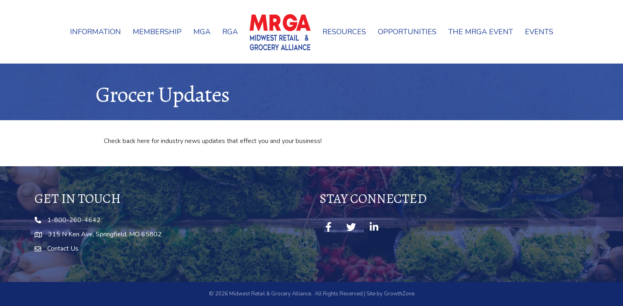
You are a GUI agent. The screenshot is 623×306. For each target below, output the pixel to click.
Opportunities (407, 32)
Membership (157, 32)
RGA (230, 32)
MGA (202, 32)
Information (95, 32)
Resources (344, 32)
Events (539, 32)
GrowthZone (399, 293)
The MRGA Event (480, 32)
